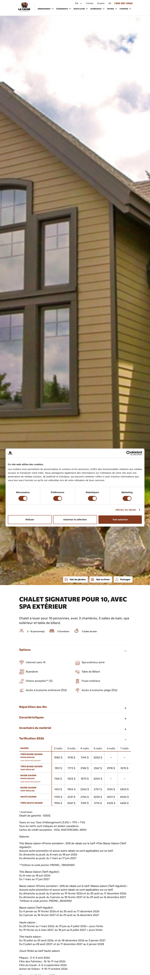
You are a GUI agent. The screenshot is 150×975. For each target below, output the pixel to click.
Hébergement (44, 9)
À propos (124, 9)
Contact (89, 3)
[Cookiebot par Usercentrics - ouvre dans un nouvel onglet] (128, 453)
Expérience (96, 9)
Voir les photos (77, 579)
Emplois (101, 3)
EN (109, 3)
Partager (125, 579)
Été (77, 3)
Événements (62, 9)
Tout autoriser (120, 519)
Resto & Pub (79, 9)
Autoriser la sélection (75, 519)
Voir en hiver (103, 579)
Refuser (30, 519)
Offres (110, 9)
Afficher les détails (125, 509)
